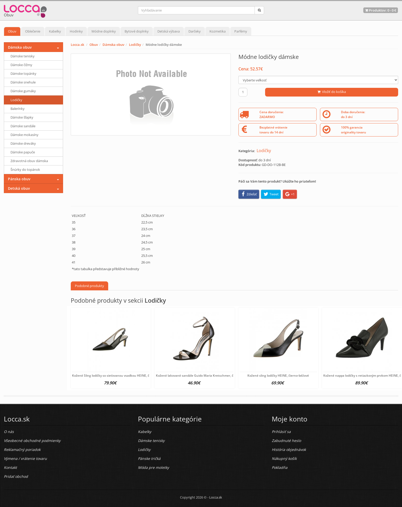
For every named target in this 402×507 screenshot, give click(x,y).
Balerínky (18, 108)
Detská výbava (168, 31)
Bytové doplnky (137, 31)
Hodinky (76, 31)
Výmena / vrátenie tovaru (25, 458)
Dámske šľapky (22, 117)
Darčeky (194, 31)
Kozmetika (217, 31)
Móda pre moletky (153, 467)
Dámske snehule (23, 82)
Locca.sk (77, 44)
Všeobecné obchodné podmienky (32, 440)
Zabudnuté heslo (286, 440)
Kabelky (55, 31)
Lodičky (135, 44)
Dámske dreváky (23, 143)
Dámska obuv (113, 44)
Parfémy (240, 31)
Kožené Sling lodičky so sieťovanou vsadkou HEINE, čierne (114, 375)
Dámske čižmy (21, 64)
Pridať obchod (16, 476)
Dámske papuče (23, 152)
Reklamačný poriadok (22, 449)
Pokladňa (279, 467)
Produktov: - (380, 10)
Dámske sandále (23, 126)
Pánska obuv (19, 178)
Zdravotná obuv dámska (29, 161)
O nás (9, 431)
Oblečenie (32, 31)
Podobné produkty (89, 285)
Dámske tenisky (23, 56)
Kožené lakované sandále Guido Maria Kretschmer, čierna (198, 375)
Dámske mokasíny (24, 134)
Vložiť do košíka (331, 91)
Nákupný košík (284, 458)
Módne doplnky (104, 31)
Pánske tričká (149, 458)
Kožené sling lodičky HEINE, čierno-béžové (278, 375)
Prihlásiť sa (281, 431)
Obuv (12, 31)
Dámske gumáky (23, 91)
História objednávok (289, 449)
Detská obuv (19, 188)
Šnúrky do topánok (25, 169)
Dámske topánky (23, 73)
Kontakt (10, 467)
